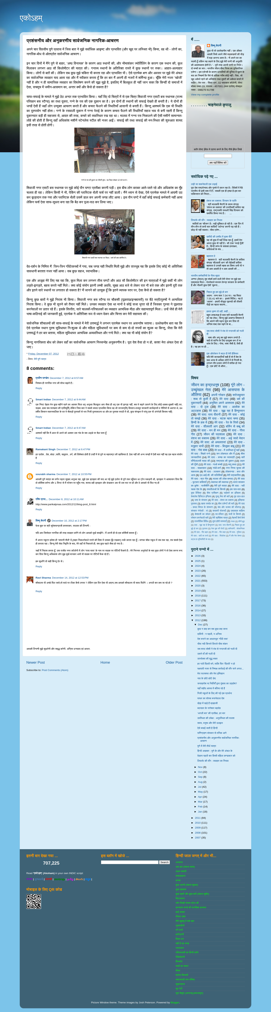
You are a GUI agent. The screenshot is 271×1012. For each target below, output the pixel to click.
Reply (39, 388)
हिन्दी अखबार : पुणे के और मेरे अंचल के (214, 750)
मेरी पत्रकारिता (234, 475)
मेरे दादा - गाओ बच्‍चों (213, 464)
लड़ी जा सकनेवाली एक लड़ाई (204, 184)
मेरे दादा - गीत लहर (219, 532)
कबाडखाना (180, 875)
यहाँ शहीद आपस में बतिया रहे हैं (211, 688)
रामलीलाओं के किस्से (216, 489)
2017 (198, 600)
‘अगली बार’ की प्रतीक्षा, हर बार (211, 713)
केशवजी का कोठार (202, 514)
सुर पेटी (179, 988)
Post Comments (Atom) (55, 670)
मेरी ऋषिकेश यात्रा (220, 517)
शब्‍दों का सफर (182, 966)
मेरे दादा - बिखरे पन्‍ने (200, 453)
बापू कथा (232, 464)
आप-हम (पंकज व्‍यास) (185, 866)
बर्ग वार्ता (179, 929)
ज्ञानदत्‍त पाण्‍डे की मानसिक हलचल (191, 907)
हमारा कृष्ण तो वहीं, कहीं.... (218, 311)
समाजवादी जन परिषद (185, 979)
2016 (198, 605)
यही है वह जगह (182, 943)
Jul (200, 786)
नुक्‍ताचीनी (180, 925)
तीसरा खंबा (181, 916)
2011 (198, 817)
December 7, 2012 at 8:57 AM (66, 378)
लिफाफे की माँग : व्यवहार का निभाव (206, 220)
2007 (198, 837)
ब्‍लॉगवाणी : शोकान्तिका (236, 528)
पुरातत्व (204, 528)
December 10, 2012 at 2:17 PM (69, 520)
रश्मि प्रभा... (42, 499)
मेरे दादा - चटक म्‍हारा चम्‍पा (223, 418)
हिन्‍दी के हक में (199, 422)
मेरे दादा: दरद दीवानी (209, 414)
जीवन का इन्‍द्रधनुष (205, 384)
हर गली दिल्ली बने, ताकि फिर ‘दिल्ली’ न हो (216, 663)
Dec (200, 624)
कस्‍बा (178, 880)
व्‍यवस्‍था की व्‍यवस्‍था (219, 482)
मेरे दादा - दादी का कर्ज (199, 536)
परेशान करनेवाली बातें (199, 517)
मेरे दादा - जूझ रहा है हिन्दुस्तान (227, 410)
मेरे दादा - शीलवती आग (204, 426)
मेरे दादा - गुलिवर (235, 532)
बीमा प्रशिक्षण (212, 493)
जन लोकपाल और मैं (225, 453)
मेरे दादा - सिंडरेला (218, 536)
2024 (198, 565)
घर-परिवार (219, 514)
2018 (198, 595)
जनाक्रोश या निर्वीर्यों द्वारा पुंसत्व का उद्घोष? (217, 683)
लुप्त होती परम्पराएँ (219, 521)
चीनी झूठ (241, 521)
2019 (198, 590)
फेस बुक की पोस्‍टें (217, 528)
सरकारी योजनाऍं (219, 510)
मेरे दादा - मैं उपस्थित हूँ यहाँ (227, 450)
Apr (200, 796)
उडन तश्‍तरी (181, 871)
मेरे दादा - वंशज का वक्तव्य (223, 500)
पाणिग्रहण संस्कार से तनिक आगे (212, 733)
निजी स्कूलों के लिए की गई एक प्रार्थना (214, 693)
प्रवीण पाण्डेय (42, 378)
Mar (200, 801)
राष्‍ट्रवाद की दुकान (225, 460)
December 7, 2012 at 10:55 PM (73, 474)
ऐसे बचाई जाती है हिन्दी (207, 728)
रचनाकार (180, 948)
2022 (198, 575)
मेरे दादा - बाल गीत (199, 478)
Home (105, 662)
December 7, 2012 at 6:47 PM (73, 449)
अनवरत (179, 862)
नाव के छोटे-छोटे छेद (206, 678)
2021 (198, 580)
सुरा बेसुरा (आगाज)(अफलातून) (189, 993)
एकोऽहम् (31, 18)
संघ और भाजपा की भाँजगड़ (229, 507)
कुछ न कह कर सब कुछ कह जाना (212, 628)
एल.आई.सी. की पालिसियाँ (211, 475)
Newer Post (35, 662)
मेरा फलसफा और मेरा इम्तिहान (210, 673)
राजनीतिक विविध (201, 521)
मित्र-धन (180, 938)
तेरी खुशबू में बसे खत (185, 921)
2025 (198, 561)
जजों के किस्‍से (234, 514)
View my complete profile (205, 94)
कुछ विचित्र (196, 493)
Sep (200, 776)
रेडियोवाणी (180, 957)
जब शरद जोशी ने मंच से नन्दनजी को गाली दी (217, 648)
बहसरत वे (210, 256)
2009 (198, 827)
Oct (200, 772)
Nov (200, 767)
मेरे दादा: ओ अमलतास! (213, 442)
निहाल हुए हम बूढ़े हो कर (217, 292)
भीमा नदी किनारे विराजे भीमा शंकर (212, 643)
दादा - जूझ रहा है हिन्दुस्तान (204, 525)
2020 (198, 585)
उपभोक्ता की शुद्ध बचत (207, 658)
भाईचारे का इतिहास (232, 493)
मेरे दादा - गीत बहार (201, 532)
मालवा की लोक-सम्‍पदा (223, 478)
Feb (200, 806)
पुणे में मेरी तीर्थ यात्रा (206, 746)
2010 (198, 822)
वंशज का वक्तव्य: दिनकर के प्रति (221, 200)
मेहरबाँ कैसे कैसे (238, 517)
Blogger (175, 1002)
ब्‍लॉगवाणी (180, 934)
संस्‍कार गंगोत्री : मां (199, 510)
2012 (198, 620)
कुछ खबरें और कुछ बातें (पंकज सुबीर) (192, 893)
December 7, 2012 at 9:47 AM (68, 427)
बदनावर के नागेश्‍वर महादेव (209, 708)
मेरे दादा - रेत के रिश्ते (226, 422)
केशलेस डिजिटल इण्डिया (201, 496)
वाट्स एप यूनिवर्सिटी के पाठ (200, 539)
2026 (198, 555)
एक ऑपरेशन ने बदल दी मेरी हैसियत (222, 353)
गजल (232, 521)
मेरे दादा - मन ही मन (209, 430)
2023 (198, 570)
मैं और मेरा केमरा (235, 536)
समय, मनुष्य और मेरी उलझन (210, 723)
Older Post (174, 662)
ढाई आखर (180, 912)
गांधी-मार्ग (217, 468)
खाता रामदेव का (207, 503)
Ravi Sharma (43, 577)
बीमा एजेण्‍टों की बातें (226, 503)
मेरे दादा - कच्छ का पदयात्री (221, 457)
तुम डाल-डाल (239, 496)
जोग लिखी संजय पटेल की (187, 903)
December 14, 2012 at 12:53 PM (70, 577)
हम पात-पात (235, 489)
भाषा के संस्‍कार (201, 500)
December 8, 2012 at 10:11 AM (66, 499)
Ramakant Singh (46, 449)
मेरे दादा (223, 399)
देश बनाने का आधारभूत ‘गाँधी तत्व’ (212, 638)
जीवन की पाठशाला (214, 434)
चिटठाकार (180, 898)
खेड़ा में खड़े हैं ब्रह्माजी (207, 703)
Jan (200, 811)
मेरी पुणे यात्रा (40, 359)
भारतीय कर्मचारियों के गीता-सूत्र (205, 275)
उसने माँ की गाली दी (206, 653)
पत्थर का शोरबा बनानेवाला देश (210, 698)
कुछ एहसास (181, 889)
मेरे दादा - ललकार (212, 471)
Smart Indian (43, 399)
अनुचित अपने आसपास (221, 402)
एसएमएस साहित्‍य (238, 510)
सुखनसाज (180, 984)
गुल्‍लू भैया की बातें (222, 496)
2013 (198, 615)
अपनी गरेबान (218, 395)
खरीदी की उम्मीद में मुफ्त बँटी (219, 236)
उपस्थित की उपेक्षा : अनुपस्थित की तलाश (215, 718)
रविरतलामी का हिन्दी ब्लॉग (187, 952)
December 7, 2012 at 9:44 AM (68, 399)
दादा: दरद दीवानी (224, 525)
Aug (200, 782)
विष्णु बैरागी (41, 520)
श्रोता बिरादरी (182, 975)
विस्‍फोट (179, 961)
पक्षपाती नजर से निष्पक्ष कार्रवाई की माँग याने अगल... (220, 668)
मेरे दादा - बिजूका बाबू (222, 446)
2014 (198, 610)
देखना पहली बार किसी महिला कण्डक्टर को (216, 755)
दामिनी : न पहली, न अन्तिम (209, 634)
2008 (198, 832)
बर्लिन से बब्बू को (235, 426)
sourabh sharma (45, 474)
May (200, 791)
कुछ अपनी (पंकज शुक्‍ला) (187, 884)
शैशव (178, 970)
